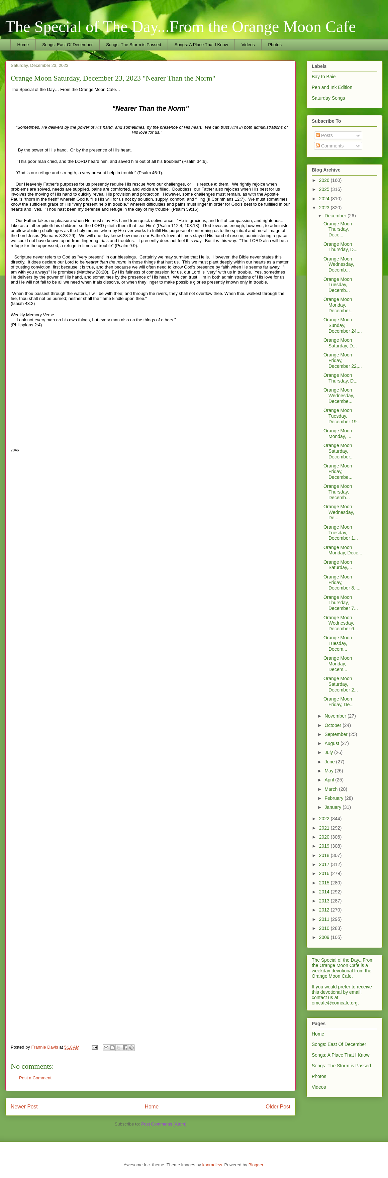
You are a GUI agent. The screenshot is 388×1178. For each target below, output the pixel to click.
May (329, 770)
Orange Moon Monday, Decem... (337, 663)
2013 (325, 900)
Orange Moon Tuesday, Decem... (337, 643)
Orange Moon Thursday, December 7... (340, 603)
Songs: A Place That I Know (201, 44)
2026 (325, 180)
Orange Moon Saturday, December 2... (340, 684)
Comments (330, 145)
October (333, 725)
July (329, 752)
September (336, 734)
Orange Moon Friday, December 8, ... (342, 582)
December (335, 215)
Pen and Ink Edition (332, 87)
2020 (325, 837)
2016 (325, 873)
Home (23, 44)
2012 (325, 910)
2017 (325, 864)
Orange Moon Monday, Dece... (342, 550)
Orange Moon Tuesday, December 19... (342, 416)
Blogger (256, 1164)
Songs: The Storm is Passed (133, 44)
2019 (325, 846)
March (331, 789)
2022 (325, 818)
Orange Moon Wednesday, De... (338, 512)
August (332, 743)
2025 (325, 189)
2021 (325, 828)
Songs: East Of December (67, 44)
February (334, 798)
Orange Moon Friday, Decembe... (338, 471)
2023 (325, 207)
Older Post (278, 1106)
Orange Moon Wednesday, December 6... (340, 623)
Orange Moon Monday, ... (337, 433)
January (333, 807)
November (335, 716)
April (329, 779)
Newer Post (24, 1106)
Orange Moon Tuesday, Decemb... (337, 285)
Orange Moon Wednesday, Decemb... (338, 264)
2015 (325, 882)
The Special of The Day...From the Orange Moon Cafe (180, 26)
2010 (325, 928)
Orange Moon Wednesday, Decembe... (338, 395)
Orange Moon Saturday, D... (340, 342)
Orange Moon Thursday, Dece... (337, 229)
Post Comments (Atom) (163, 1124)
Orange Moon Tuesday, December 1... (340, 532)
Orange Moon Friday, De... (338, 701)
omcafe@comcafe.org (335, 1002)
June (330, 761)
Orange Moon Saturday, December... (338, 451)
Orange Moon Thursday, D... (340, 246)
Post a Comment (35, 1077)
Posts (324, 135)
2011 (325, 919)
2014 (325, 891)
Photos (274, 44)
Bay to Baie (324, 76)
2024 (325, 198)
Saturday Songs (328, 98)
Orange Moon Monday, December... (338, 305)
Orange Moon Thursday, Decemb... (337, 492)
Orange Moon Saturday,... (337, 564)
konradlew (212, 1164)
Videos (248, 44)
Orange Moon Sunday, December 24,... (342, 325)
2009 (325, 937)
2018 (325, 855)
